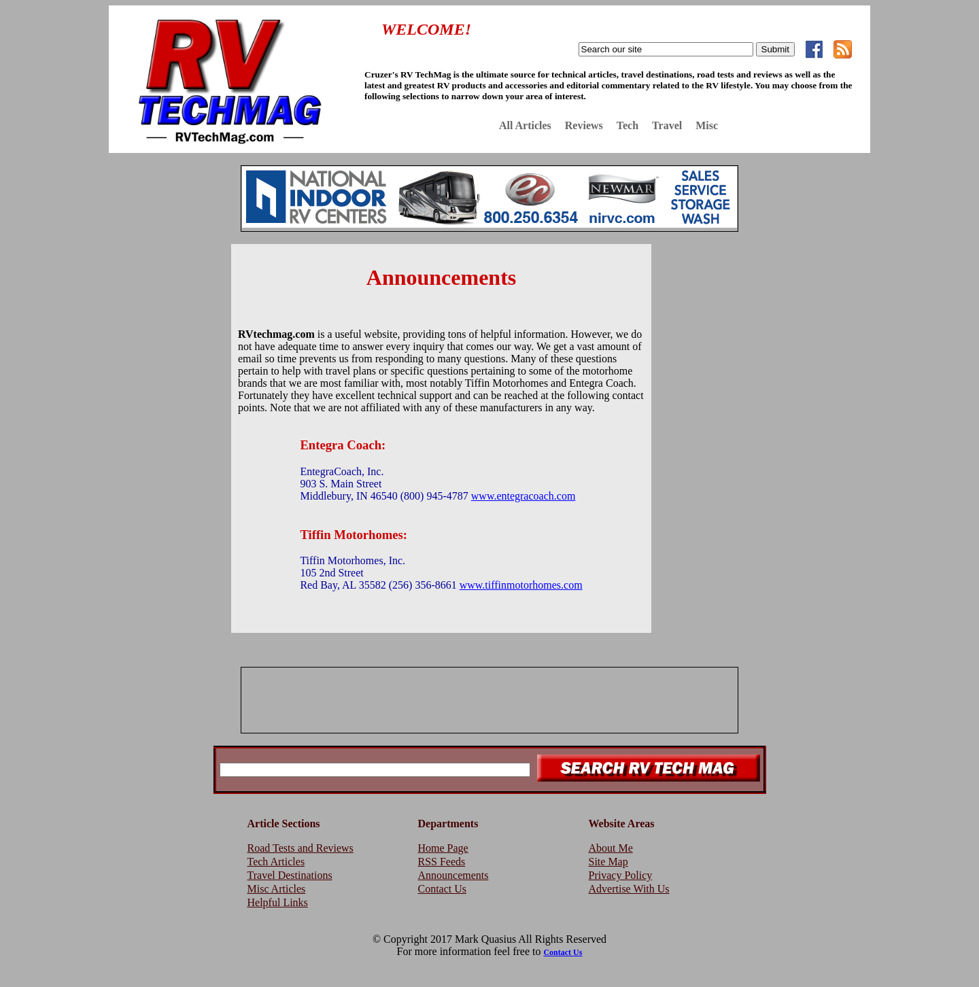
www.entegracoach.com (523, 496)
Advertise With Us (629, 889)
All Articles (525, 125)
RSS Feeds (442, 861)
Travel (667, 125)
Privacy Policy (621, 875)
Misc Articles (276, 889)
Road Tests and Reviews (300, 848)
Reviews (584, 125)
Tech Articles (276, 861)
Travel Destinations (289, 875)
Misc (706, 125)
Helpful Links (277, 902)
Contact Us (442, 889)
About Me (611, 848)
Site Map (608, 861)
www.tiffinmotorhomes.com (521, 585)
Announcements (453, 875)
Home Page (443, 848)
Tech (627, 125)
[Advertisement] (163, 448)
